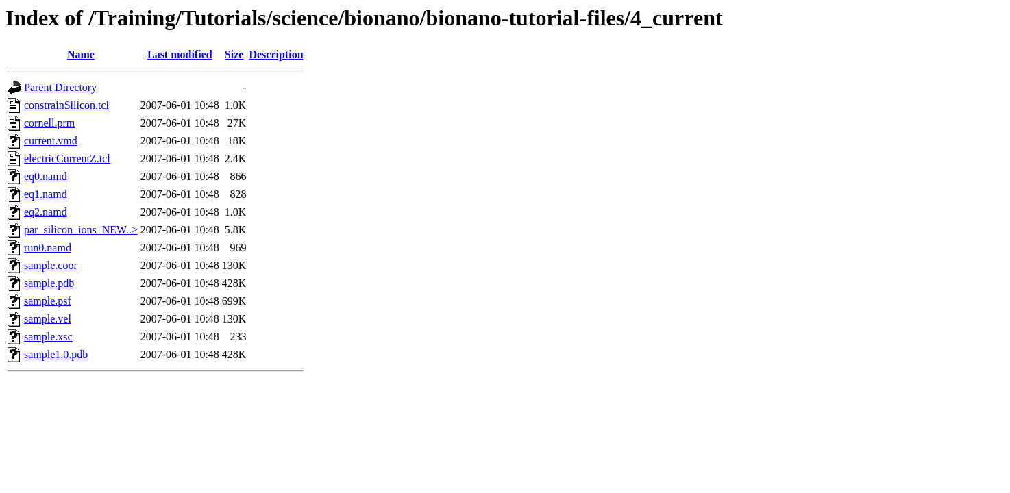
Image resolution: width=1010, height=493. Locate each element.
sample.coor (50, 265)
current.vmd (50, 141)
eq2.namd (45, 212)
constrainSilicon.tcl (66, 105)
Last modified (179, 54)
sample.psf (47, 301)
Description (276, 54)
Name (81, 54)
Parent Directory (60, 87)
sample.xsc (48, 336)
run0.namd (47, 247)
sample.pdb (49, 283)
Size (234, 54)
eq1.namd (45, 194)
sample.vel (47, 319)
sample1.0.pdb (56, 354)
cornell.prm (49, 123)
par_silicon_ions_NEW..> (81, 230)
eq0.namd (45, 176)
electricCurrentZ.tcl (67, 158)
